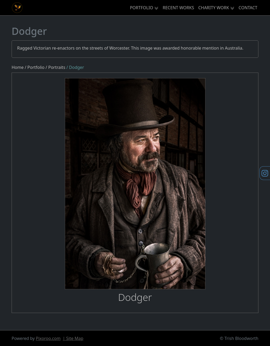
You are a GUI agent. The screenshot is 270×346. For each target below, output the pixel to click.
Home (18, 67)
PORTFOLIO (141, 8)
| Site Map (73, 338)
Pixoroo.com (48, 338)
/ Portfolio (35, 67)
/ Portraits (56, 67)
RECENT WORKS (178, 8)
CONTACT (248, 8)
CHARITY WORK (213, 8)
